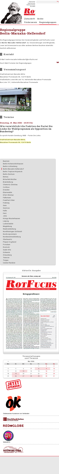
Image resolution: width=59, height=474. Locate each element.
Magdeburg (7, 226)
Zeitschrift (29, 19)
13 (23, 371)
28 (31, 376)
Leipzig (6, 221)
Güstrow (6, 208)
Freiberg (6, 203)
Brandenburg (8, 182)
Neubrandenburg (9, 229)
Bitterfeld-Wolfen (10, 179)
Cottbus (6, 187)
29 (38, 376)
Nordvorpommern (10, 234)
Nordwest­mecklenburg (12, 237)
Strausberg (7, 255)
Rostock (6, 247)
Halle (5, 211)
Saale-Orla (7, 250)
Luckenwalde (8, 224)
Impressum (31, 3)
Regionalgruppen (47, 22)
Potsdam (6, 244)
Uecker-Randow (9, 263)
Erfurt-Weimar (8, 195)
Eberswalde (7, 192)
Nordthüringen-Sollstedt (12, 231)
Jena (5, 216)
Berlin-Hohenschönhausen (13, 164)
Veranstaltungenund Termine (31, 357)
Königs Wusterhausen (11, 218)
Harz (5, 213)
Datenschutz (31, 5)
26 (15, 376)
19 (15, 373)
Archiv (40, 19)
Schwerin (6, 252)
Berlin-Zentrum (9, 174)
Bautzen (6, 161)
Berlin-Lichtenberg (10, 166)
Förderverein (30, 22)
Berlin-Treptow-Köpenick (12, 171)
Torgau (5, 260)
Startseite (32, 1)
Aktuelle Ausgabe (31, 270)
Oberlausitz (7, 239)
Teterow (6, 257)
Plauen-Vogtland (9, 242)
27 (23, 376)
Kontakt (32, 6)
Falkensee (7, 197)
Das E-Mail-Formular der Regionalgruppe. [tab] (16, 63)
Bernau (5, 177)
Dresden (6, 190)
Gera (5, 205)
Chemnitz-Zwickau (10, 184)
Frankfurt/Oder (9, 200)
